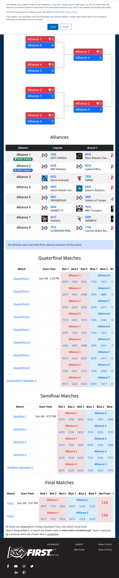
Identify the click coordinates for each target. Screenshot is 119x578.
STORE (79, 549)
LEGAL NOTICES (105, 549)
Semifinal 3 (19, 442)
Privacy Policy (68, 12)
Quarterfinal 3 (21, 304)
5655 (84, 281)
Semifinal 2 (19, 429)
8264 (53, 206)
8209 (88, 217)
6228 (53, 165)
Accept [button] (53, 27)
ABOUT (53, 549)
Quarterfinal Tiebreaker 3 (21, 380)
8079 (88, 154)
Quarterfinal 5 (21, 329)
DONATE (79, 544)
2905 (88, 196)
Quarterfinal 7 (21, 355)
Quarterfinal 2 (21, 291)
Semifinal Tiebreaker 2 (20, 467)
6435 (88, 186)
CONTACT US (53, 555)
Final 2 (11, 516)
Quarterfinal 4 (21, 316)
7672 (53, 227)
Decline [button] (66, 27)
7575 (84, 320)
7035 (88, 206)
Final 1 (11, 503)
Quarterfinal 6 (21, 342)
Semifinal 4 (19, 454)
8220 (84, 307)
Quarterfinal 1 (21, 278)
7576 (88, 176)
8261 (53, 196)
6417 (53, 217)
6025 (53, 176)
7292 (53, 154)
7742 (88, 227)
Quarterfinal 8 (21, 368)
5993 (53, 186)
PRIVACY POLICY (105, 544)
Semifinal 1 (19, 416)
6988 (84, 294)
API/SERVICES (53, 544)
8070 (88, 165)
